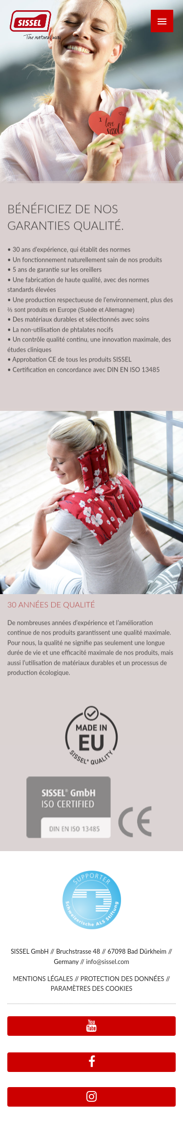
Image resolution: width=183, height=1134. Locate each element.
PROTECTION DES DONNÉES (122, 979)
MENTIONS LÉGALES (43, 979)
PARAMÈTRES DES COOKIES (91, 988)
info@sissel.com (107, 961)
